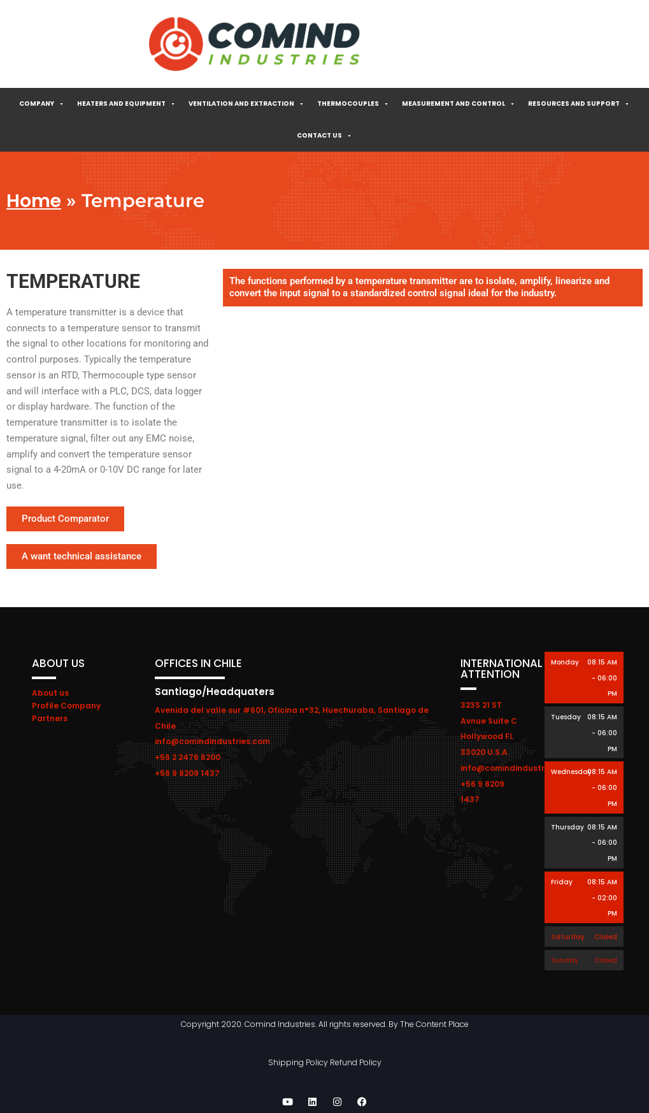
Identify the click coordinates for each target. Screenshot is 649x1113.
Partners (50, 718)
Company (41, 104)
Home (33, 200)
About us (50, 692)
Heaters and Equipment (126, 104)
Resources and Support (579, 104)
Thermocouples (353, 104)
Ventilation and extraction (246, 104)
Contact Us (324, 136)
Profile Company (66, 705)
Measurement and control (458, 104)
